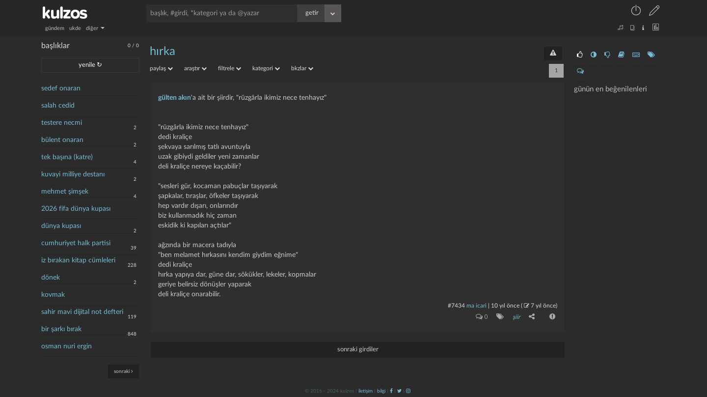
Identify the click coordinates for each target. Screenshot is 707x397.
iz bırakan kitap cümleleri (78, 260)
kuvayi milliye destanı (73, 174)
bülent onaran (62, 140)
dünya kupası (61, 226)
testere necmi (61, 122)
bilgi (381, 390)
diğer (95, 28)
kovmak (53, 294)
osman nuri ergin (66, 346)
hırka (162, 51)
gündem (54, 28)
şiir (516, 317)
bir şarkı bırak (61, 329)
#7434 (456, 306)
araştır (195, 68)
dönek (50, 277)
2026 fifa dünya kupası (75, 208)
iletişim (365, 390)
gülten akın (174, 97)
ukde (75, 28)
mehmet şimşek (64, 191)
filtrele (229, 68)
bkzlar (302, 68)
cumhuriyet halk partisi (75, 243)
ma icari (476, 306)
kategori (266, 68)
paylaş (161, 68)
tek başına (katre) (67, 157)
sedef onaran (61, 88)
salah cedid (58, 105)
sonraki (123, 371)
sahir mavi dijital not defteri (82, 312)
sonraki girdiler (358, 349)
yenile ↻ (90, 65)
